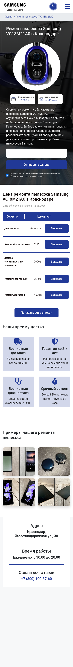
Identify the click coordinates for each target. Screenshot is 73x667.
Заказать (56, 228)
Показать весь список (36, 313)
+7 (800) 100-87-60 (36, 579)
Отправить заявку (36, 165)
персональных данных (34, 176)
